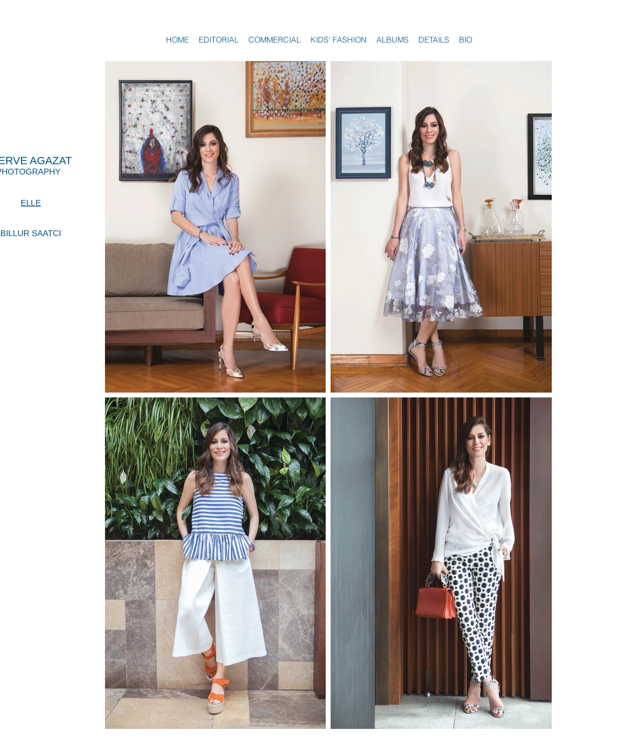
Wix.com (535, 741)
